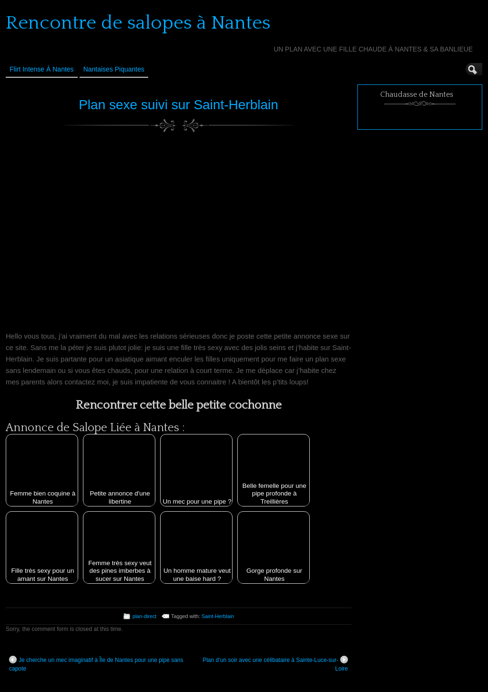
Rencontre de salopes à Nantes (138, 22)
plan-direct (144, 616)
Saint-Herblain (218, 616)
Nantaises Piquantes (113, 69)
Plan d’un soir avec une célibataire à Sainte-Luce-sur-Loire (275, 664)
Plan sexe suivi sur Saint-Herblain (178, 104)
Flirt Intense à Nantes (42, 69)
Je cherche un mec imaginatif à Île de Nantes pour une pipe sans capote (96, 664)
